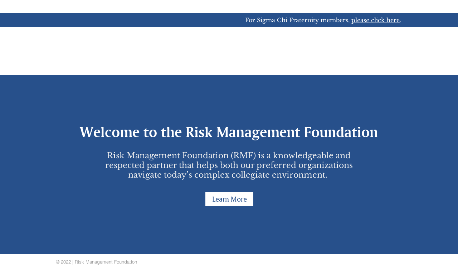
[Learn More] (229, 199)
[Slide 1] (229, 236)
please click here (375, 20)
